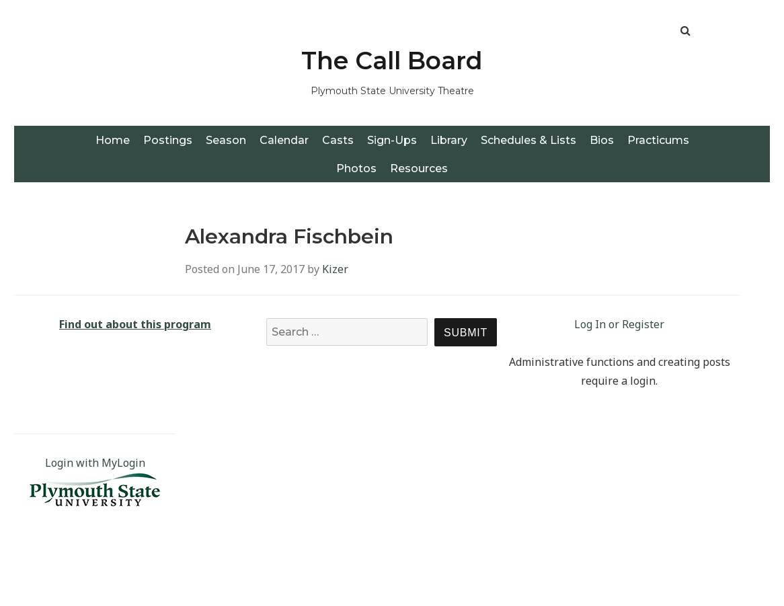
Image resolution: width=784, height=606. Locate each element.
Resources (419, 168)
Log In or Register (619, 324)
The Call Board (392, 60)
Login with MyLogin (95, 462)
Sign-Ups (392, 140)
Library (448, 140)
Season (226, 140)
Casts (338, 140)
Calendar (284, 140)
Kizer (335, 269)
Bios (602, 140)
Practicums (658, 140)
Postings (167, 140)
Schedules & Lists (528, 140)
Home (112, 140)
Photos (356, 168)
